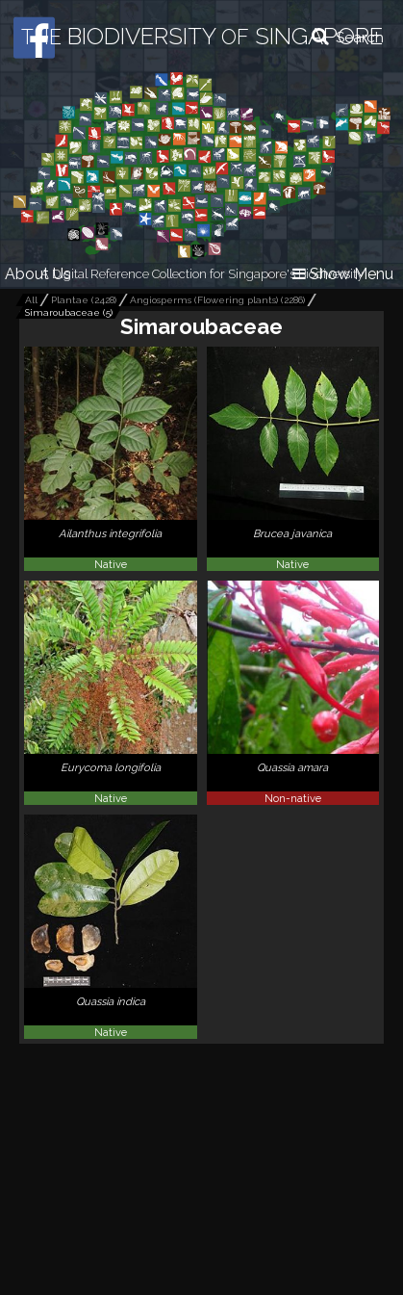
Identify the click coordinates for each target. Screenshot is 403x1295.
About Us (38, 274)
